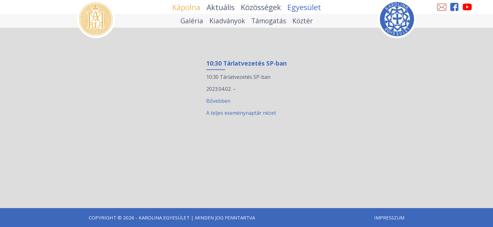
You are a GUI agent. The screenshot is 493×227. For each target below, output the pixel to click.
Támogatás (268, 20)
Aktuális (221, 7)
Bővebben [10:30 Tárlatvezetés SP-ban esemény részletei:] (218, 100)
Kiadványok (227, 20)
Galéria (191, 20)
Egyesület (304, 7)
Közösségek (261, 7)
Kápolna (186, 7)
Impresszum (389, 217)
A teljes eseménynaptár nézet (241, 112)
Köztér (302, 20)
